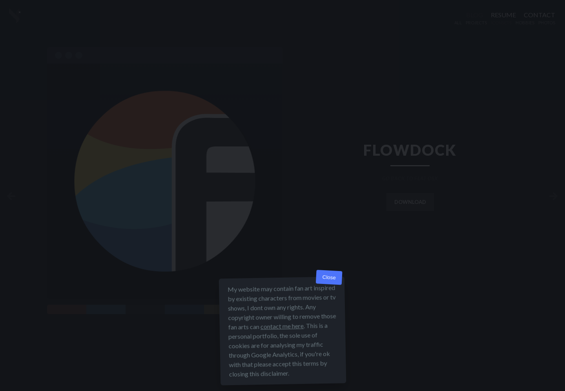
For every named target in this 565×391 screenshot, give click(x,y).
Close (329, 277)
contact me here (282, 326)
